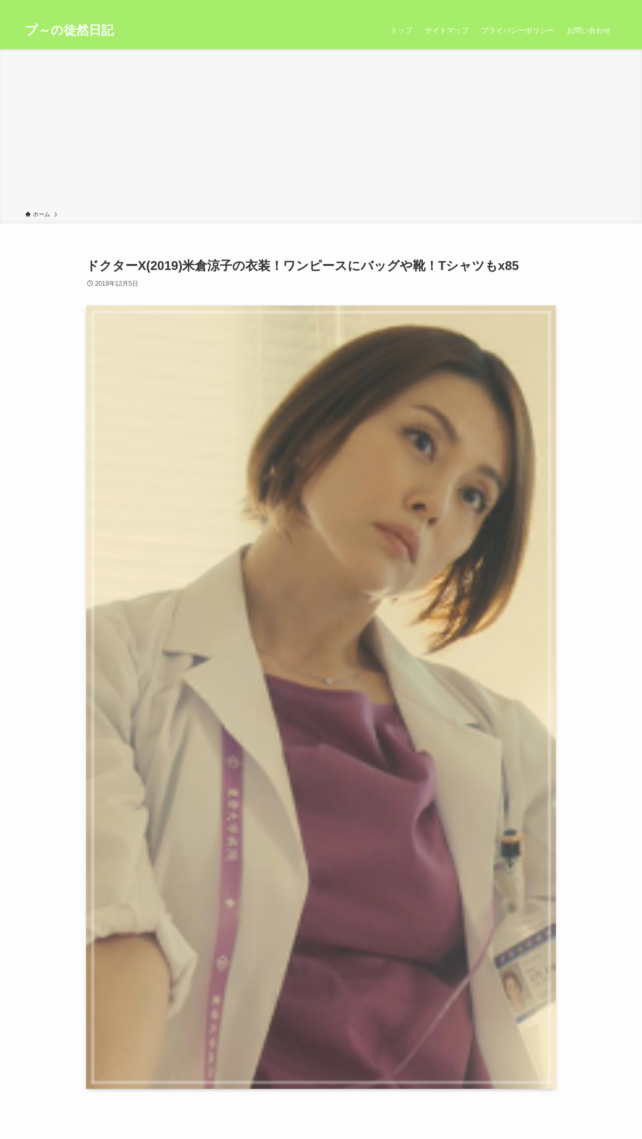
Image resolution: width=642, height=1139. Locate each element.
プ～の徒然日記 (69, 30)
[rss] (596, 5)
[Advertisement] (321, 131)
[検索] (610, 5)
